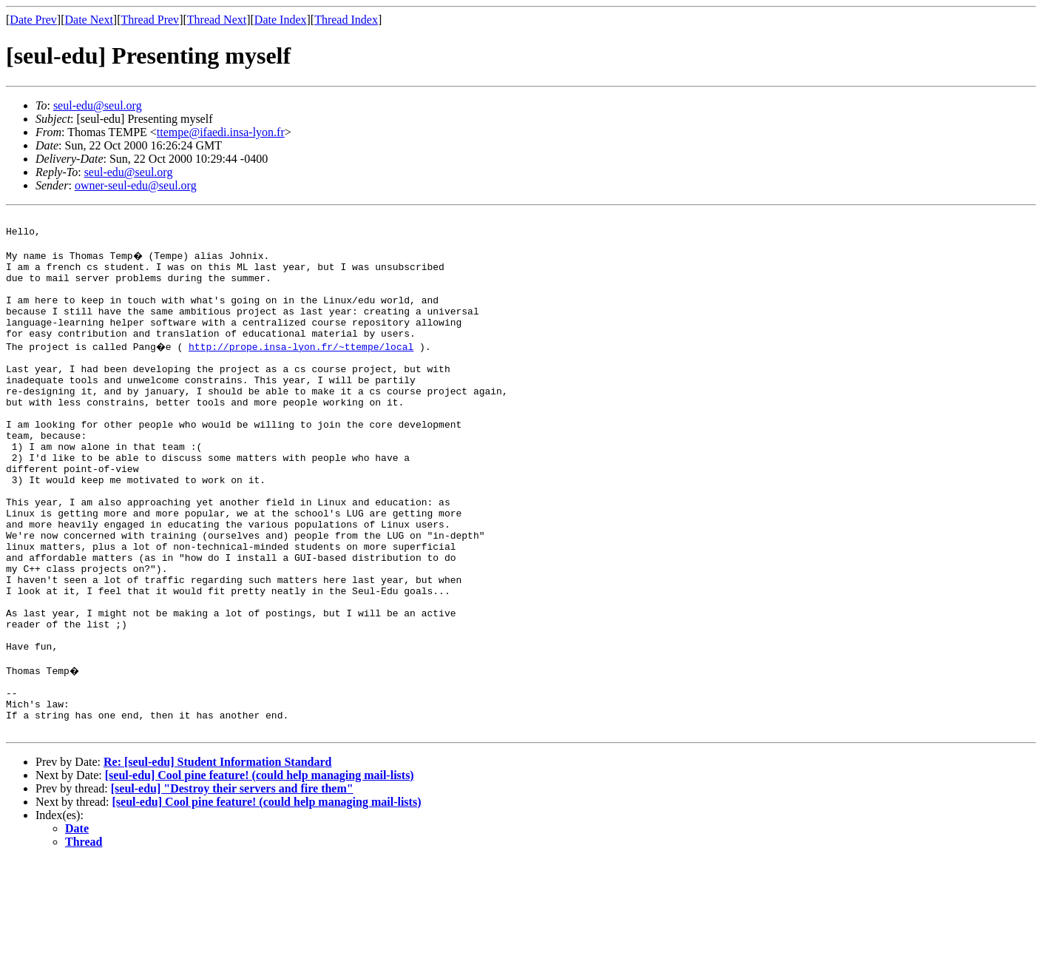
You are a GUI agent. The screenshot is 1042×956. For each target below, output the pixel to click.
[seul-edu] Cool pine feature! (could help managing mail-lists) (259, 870)
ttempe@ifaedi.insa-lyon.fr (221, 132)
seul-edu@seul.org (97, 105)
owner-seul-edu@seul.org (136, 185)
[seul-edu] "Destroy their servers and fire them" (232, 884)
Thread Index (346, 19)
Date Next (89, 19)
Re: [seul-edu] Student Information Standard (217, 857)
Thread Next (216, 19)
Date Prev (33, 19)
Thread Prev (150, 19)
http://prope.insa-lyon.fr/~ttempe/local (303, 368)
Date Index (280, 19)
